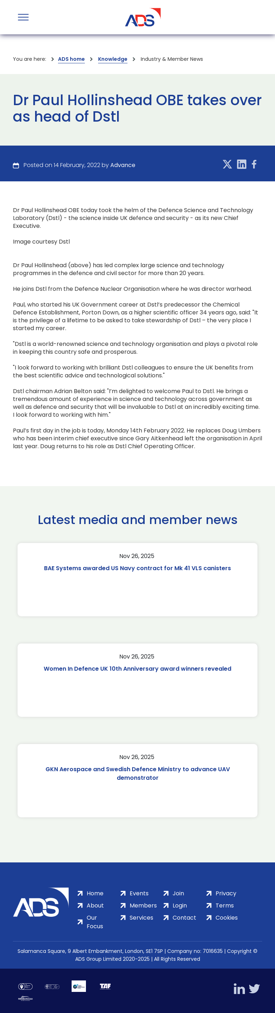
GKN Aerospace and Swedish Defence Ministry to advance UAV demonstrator (137, 773)
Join (178, 893)
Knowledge (112, 59)
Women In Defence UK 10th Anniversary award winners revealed (137, 669)
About (95, 905)
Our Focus (95, 922)
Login (180, 905)
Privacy (226, 893)
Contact (184, 918)
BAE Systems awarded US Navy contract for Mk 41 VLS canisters (137, 568)
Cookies (227, 918)
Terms (225, 905)
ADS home (71, 59)
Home (95, 893)
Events (139, 893)
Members (143, 905)
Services (141, 918)
